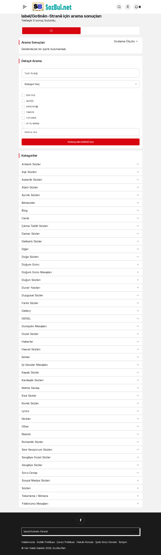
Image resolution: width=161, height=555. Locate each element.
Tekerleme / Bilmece (81, 496)
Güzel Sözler (81, 334)
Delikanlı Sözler (81, 241)
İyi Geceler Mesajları (81, 364)
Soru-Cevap (81, 472)
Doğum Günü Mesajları (81, 272)
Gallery (81, 310)
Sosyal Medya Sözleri (81, 480)
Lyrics (81, 411)
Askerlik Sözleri (81, 179)
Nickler (81, 418)
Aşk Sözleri (81, 172)
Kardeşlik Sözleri (81, 380)
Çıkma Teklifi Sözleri (81, 226)
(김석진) (30, 101)
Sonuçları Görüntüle (81, 142)
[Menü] (24, 6)
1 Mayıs (30, 112)
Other (81, 426)
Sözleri (81, 488)
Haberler (81, 341)
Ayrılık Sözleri (81, 195)
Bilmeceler (81, 202)
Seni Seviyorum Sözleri (81, 449)
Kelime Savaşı (81, 388)
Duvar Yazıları (81, 287)
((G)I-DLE (30, 95)
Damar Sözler (81, 233)
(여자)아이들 (32, 106)
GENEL (81, 318)
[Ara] (119, 6)
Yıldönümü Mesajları (81, 503)
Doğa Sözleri (81, 256)
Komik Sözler (81, 403)
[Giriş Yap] (127, 6)
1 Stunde (31, 118)
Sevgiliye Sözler (81, 465)
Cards (81, 218)
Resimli (81, 434)
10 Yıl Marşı (32, 123)
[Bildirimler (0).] (136, 6)
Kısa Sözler (81, 395)
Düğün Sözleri (81, 280)
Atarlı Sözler (81, 187)
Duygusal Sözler (81, 295)
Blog (81, 210)
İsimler (81, 357)
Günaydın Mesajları (81, 326)
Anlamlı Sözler (81, 164)
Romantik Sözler (81, 442)
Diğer (81, 249)
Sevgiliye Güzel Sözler (81, 457)
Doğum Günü (81, 264)
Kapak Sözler (81, 372)
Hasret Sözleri (81, 349)
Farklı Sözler (81, 303)
